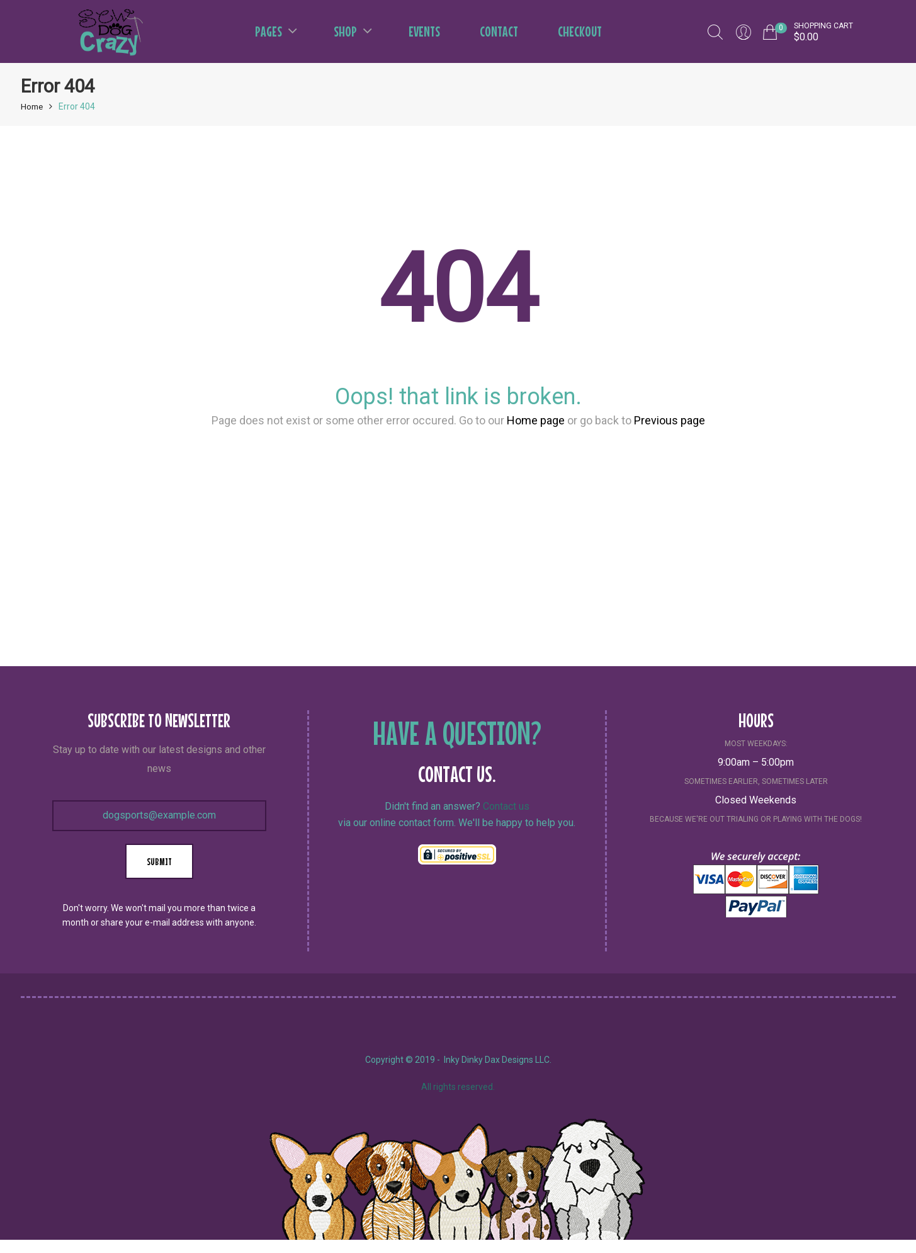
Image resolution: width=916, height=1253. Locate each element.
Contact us (506, 806)
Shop (353, 31)
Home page (536, 420)
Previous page (669, 420)
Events (424, 31)
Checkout (580, 31)
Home (33, 107)
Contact (499, 31)
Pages (276, 31)
